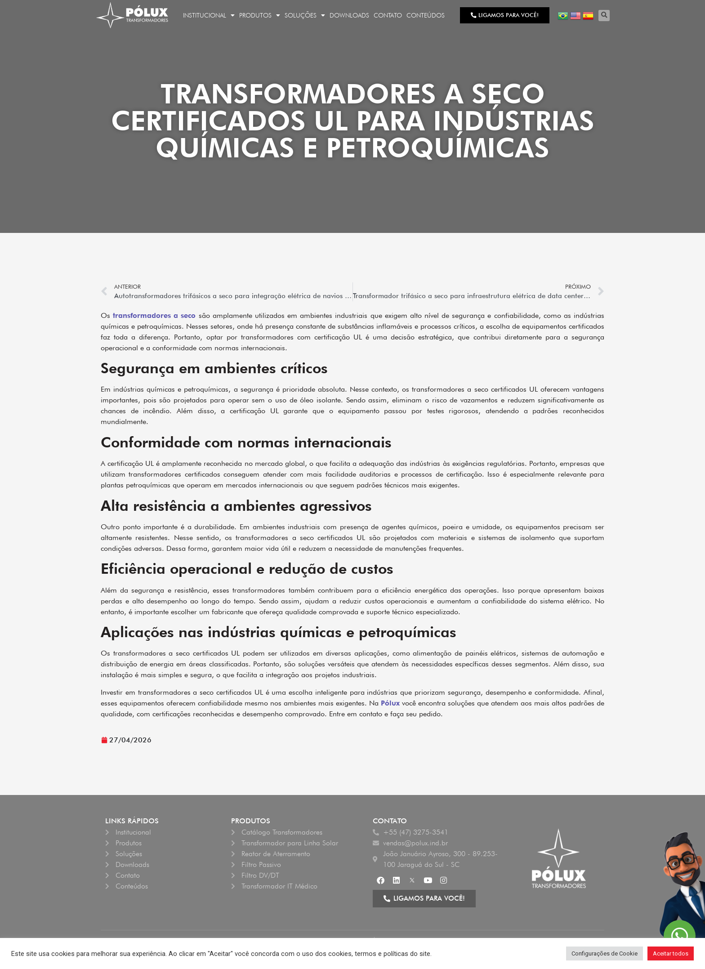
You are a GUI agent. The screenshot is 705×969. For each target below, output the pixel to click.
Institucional (209, 15)
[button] (604, 15)
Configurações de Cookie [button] (604, 953)
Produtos (259, 15)
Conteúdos (425, 15)
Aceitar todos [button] (670, 953)
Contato (388, 15)
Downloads (349, 15)
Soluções (305, 15)
